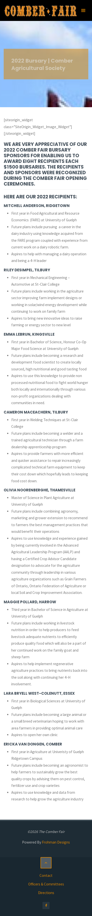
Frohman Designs (56, 842)
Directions (46, 892)
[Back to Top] (46, 862)
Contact (46, 875)
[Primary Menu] (83, 10)
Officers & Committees (46, 884)
